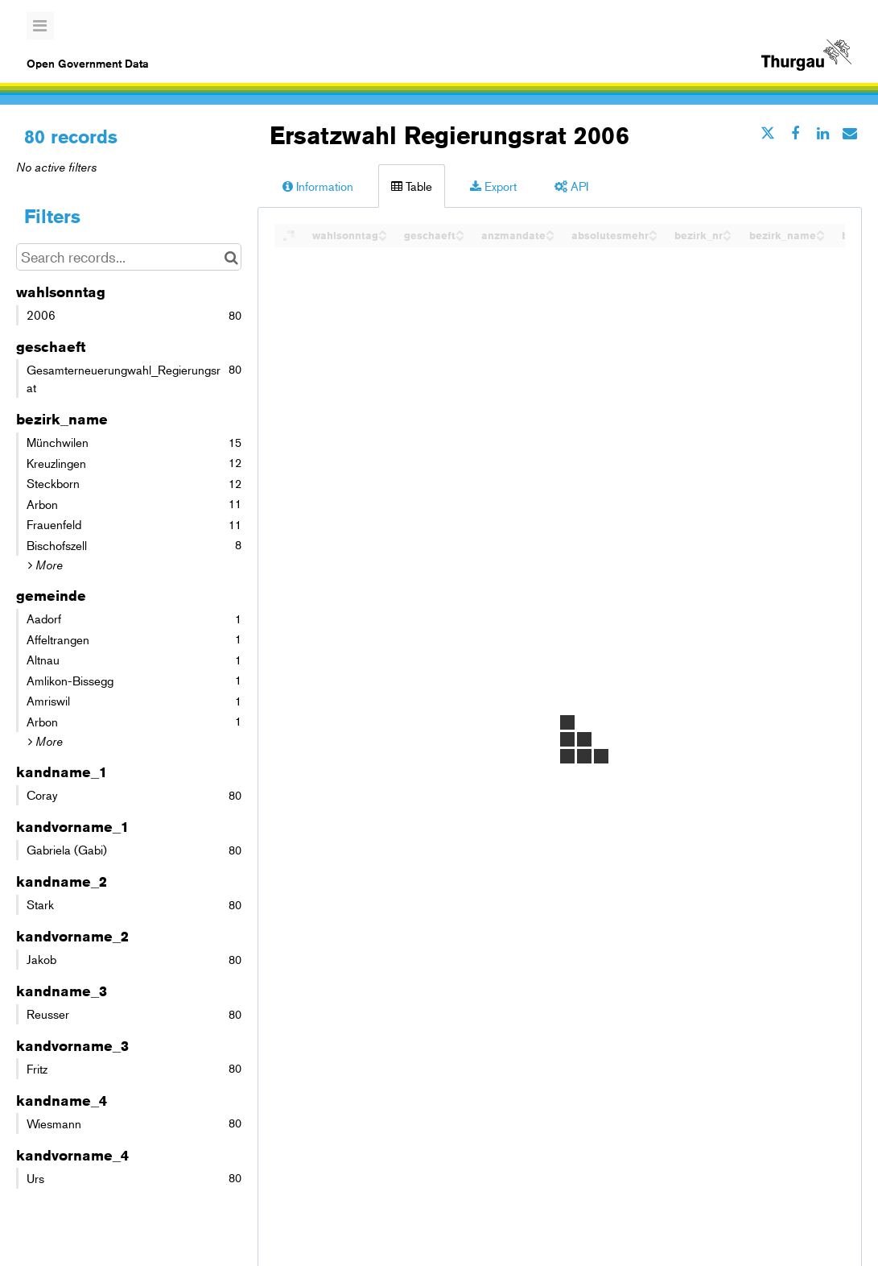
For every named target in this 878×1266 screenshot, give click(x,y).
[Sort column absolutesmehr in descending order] (653, 236)
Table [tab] (411, 185)
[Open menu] (40, 25)
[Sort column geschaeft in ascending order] (459, 231)
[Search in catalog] (231, 257)
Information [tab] (317, 185)
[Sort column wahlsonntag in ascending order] (382, 231)
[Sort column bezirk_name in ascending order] (820, 231)
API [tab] (571, 185)
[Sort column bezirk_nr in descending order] (727, 236)
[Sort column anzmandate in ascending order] (550, 231)
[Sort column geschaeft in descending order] (459, 236)
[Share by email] (850, 133)
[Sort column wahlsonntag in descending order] (382, 236)
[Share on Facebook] (795, 133)
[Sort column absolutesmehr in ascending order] (653, 231)
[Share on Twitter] (768, 133)
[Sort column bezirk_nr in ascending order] (727, 231)
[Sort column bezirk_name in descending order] (820, 236)
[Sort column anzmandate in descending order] (550, 236)
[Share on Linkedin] (822, 133)
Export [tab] (493, 185)
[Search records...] (128, 257)
